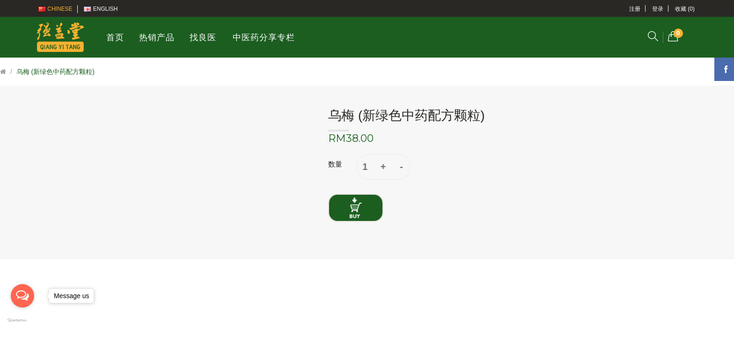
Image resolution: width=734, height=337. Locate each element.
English (100, 9)
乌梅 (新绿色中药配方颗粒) (55, 71)
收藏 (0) (685, 9)
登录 (657, 9)
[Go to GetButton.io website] (22, 320)
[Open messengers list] (22, 296)
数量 (335, 164)
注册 (634, 9)
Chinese (55, 9)
